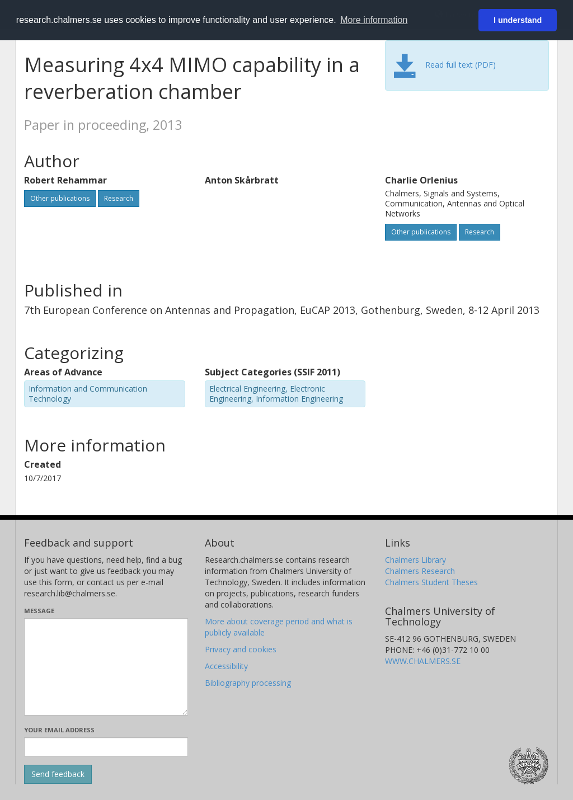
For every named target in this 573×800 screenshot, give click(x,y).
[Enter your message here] (106, 667)
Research (118, 198)
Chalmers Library (415, 559)
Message (39, 610)
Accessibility (226, 666)
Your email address (59, 730)
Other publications (60, 198)
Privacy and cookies (240, 649)
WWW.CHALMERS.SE (423, 661)
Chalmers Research (420, 571)
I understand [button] (518, 20)
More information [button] (373, 20)
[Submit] (58, 774)
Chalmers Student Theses (431, 582)
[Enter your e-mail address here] (106, 746)
